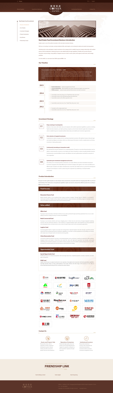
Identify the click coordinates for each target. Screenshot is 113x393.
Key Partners (22, 37)
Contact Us (92, 9)
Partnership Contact (24, 40)
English (93, 1)
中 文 (88, 1)
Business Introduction (24, 24)
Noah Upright (58, 374)
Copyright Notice (83, 388)
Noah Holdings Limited (40, 374)
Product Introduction (24, 34)
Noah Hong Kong (74, 374)
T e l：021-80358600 (62, 386)
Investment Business (37, 9)
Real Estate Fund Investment (26, 21)
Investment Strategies (24, 31)
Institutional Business (76, 9)
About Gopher (20, 9)
